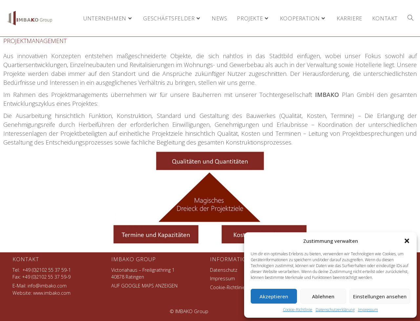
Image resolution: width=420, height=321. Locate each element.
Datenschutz (223, 270)
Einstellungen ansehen (380, 296)
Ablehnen (323, 296)
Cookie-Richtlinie (297, 309)
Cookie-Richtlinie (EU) (232, 287)
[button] (407, 241)
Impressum (368, 309)
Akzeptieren (274, 296)
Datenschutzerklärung (335, 309)
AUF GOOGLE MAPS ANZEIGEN (144, 286)
